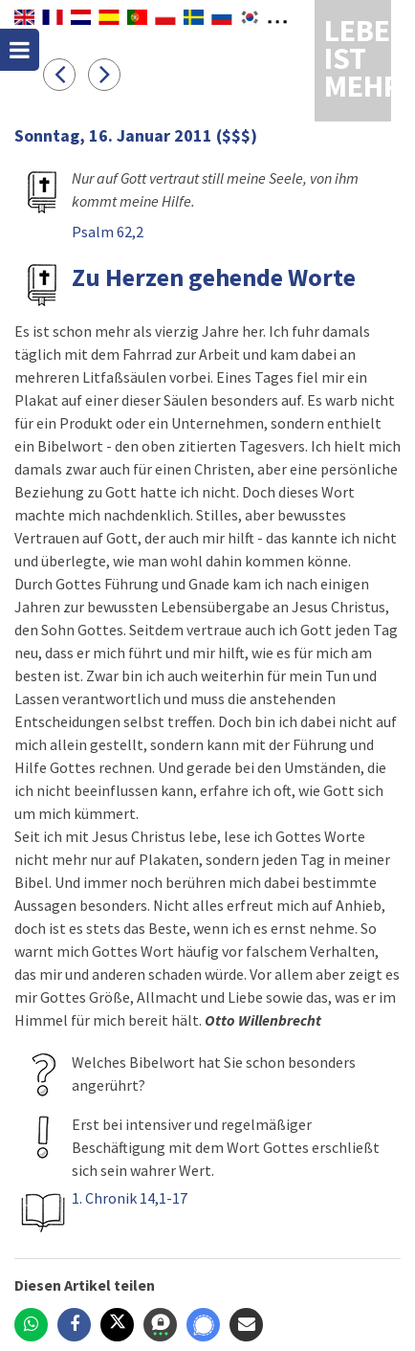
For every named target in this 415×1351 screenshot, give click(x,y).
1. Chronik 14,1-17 (129, 1197)
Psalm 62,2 (107, 231)
